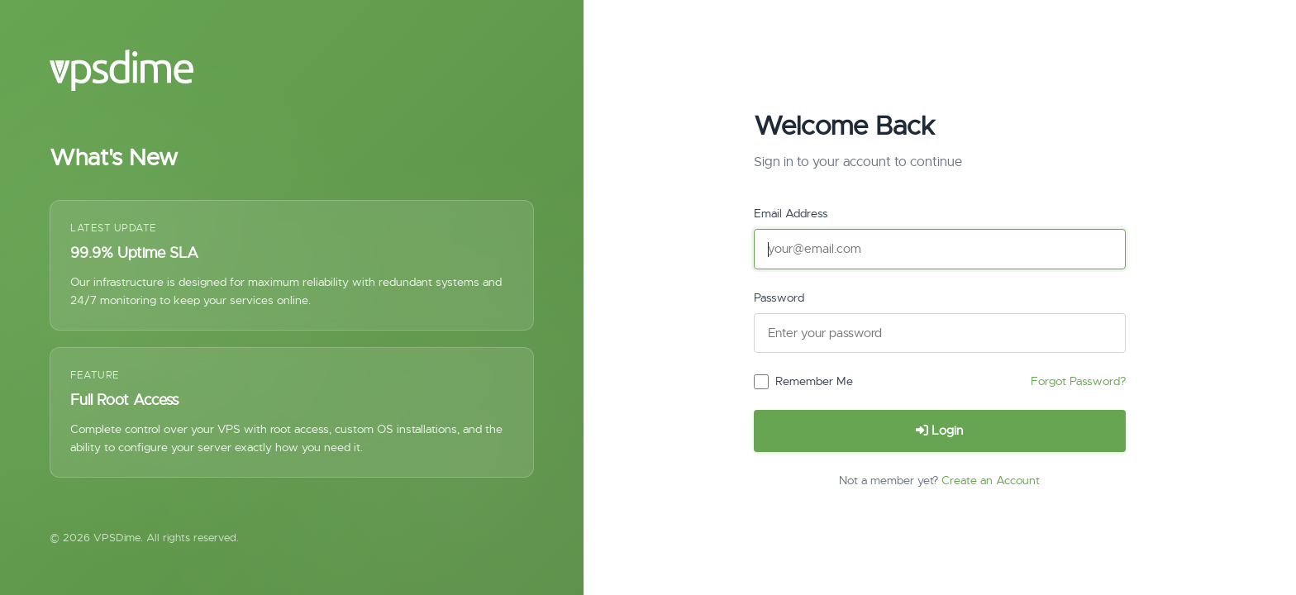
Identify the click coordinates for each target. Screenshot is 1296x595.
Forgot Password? (1078, 381)
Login (939, 430)
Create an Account (990, 480)
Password (779, 297)
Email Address (791, 213)
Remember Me (814, 381)
